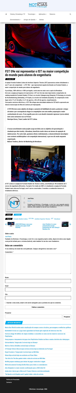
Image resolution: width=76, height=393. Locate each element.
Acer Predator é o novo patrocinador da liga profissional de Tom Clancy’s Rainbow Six (50, 226)
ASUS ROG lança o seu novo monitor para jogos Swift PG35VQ (23, 225)
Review (41, 20)
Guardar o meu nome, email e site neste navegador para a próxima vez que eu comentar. (34, 303)
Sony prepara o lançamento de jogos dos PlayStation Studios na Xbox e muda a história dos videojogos (37, 339)
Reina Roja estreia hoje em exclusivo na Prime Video (21, 355)
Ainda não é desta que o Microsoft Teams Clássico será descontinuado (27, 371)
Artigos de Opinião (30, 20)
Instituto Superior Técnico (42, 219)
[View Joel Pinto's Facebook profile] (24, 198)
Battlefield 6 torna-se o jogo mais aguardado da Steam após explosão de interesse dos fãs (33, 331)
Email (6, 286)
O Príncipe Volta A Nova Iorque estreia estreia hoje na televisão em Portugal (29, 349)
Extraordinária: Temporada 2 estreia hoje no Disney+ (21, 342)
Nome (7, 277)
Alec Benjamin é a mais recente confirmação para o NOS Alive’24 (25, 368)
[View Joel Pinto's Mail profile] (24, 207)
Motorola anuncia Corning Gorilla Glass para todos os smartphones (26, 365)
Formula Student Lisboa (20, 219)
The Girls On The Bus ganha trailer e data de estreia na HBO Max (25, 358)
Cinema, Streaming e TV (17, 14)
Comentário (9, 252)
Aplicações (43, 14)
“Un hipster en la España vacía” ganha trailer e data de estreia (24, 374)
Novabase (57, 219)
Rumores (52, 14)
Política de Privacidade (12, 379)
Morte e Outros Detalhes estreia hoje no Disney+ (20, 346)
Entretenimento (15, 20)
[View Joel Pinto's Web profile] (24, 202)
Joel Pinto (8, 236)
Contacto (9, 382)
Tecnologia (32, 14)
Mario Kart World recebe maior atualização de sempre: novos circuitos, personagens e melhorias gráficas (38, 327)
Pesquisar (8, 313)
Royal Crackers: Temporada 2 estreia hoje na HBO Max (22, 352)
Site (6, 294)
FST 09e (31, 218)
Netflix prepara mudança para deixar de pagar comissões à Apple (25, 361)
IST (52, 218)
